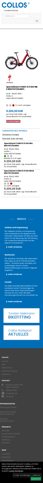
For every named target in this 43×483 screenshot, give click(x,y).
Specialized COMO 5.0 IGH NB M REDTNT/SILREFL (19, 171)
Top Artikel (6, 454)
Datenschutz (7, 368)
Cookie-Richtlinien (16, 471)
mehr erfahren (15, 247)
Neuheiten (6, 443)
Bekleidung (6, 440)
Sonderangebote (8, 437)
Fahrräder (5, 431)
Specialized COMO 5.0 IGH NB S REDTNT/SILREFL (21, 88)
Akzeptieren (36, 479)
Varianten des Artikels (14, 130)
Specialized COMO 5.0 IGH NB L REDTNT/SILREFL (18, 144)
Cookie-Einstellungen (22, 475)
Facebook (9, 396)
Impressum (6, 374)
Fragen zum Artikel (12, 138)
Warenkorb (6, 457)
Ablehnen (37, 475)
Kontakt (5, 361)
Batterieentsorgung (9, 371)
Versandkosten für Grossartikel (18, 116)
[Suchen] (31, 16)
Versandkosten (8, 460)
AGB (3, 364)
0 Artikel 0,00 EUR (10, 10)
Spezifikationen (10, 134)
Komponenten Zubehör (11, 434)
